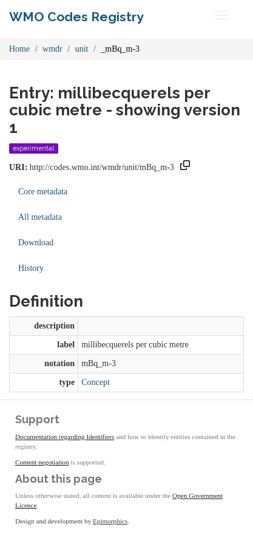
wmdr (52, 48)
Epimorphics (110, 521)
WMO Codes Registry (76, 16)
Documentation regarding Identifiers (64, 436)
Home (19, 48)
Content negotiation (42, 462)
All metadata (40, 217)
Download (35, 242)
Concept (95, 382)
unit (82, 48)
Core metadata (42, 191)
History (31, 268)
